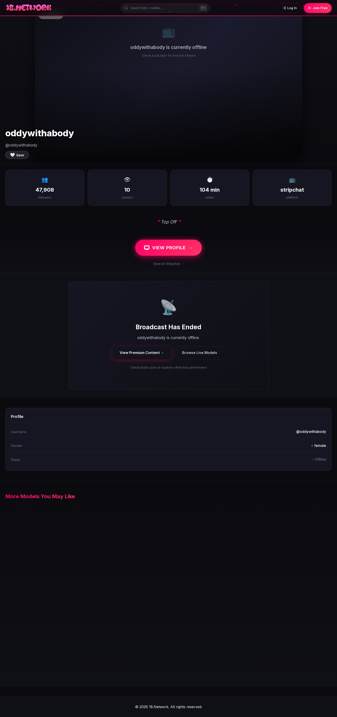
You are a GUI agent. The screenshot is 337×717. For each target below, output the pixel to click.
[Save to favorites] (17, 155)
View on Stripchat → (168, 264)
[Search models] (165, 8)
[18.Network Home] (29, 8)
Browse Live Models (199, 352)
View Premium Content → (142, 352)
